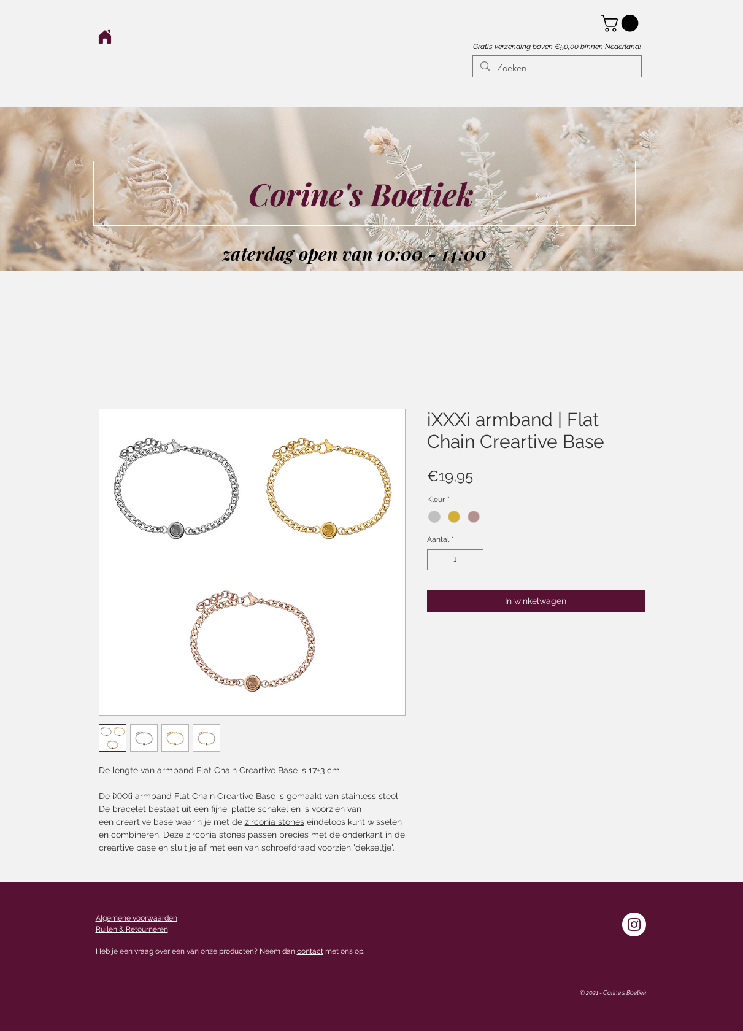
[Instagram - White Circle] (634, 924)
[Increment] (475, 560)
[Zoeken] (556, 68)
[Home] (105, 36)
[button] (621, 23)
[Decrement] (435, 560)
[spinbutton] (455, 560)
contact (310, 951)
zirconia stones (274, 822)
